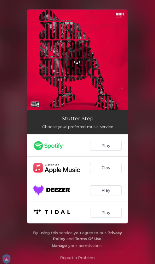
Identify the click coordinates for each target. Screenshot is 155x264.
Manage (59, 245)
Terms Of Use (88, 238)
